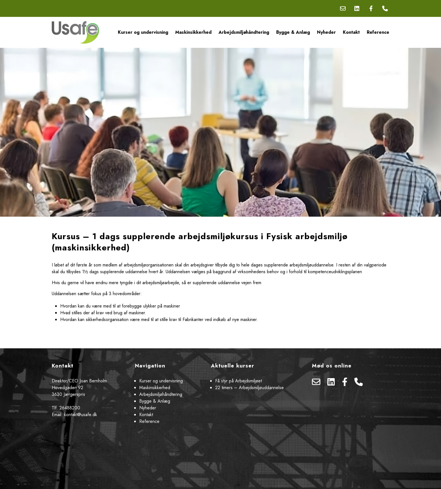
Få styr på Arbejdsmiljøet (238, 381)
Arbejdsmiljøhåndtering (244, 32)
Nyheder (326, 32)
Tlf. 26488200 (66, 408)
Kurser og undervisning (143, 32)
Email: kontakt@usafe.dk (74, 414)
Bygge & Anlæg (293, 32)
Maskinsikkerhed (193, 32)
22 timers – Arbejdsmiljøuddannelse (249, 387)
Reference (378, 32)
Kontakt (351, 32)
